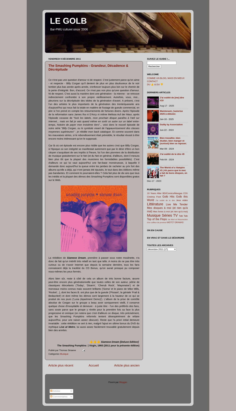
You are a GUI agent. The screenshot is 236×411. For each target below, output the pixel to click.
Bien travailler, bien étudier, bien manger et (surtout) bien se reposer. (173, 141)
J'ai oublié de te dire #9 (172, 154)
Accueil (94, 365)
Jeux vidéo (182, 200)
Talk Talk (183, 216)
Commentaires (59, 396)
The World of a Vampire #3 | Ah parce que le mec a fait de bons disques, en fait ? (173, 171)
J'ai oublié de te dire (165, 200)
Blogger (123, 382)
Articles (55, 391)
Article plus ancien (127, 365)
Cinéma (151, 197)
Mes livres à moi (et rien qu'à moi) (170, 211)
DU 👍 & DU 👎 (155, 84)
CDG (185, 193)
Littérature (155, 204)
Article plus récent (60, 365)
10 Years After (154, 193)
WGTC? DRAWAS (175, 222)
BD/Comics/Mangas (172, 193)
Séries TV (170, 215)
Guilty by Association (171, 124)
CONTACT (152, 81)
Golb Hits (168, 196)
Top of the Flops (157, 219)
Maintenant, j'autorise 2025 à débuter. (171, 112)
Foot (158, 197)
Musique (64, 354)
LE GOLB (68, 21)
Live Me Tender (177, 204)
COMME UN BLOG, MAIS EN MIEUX (166, 78)
